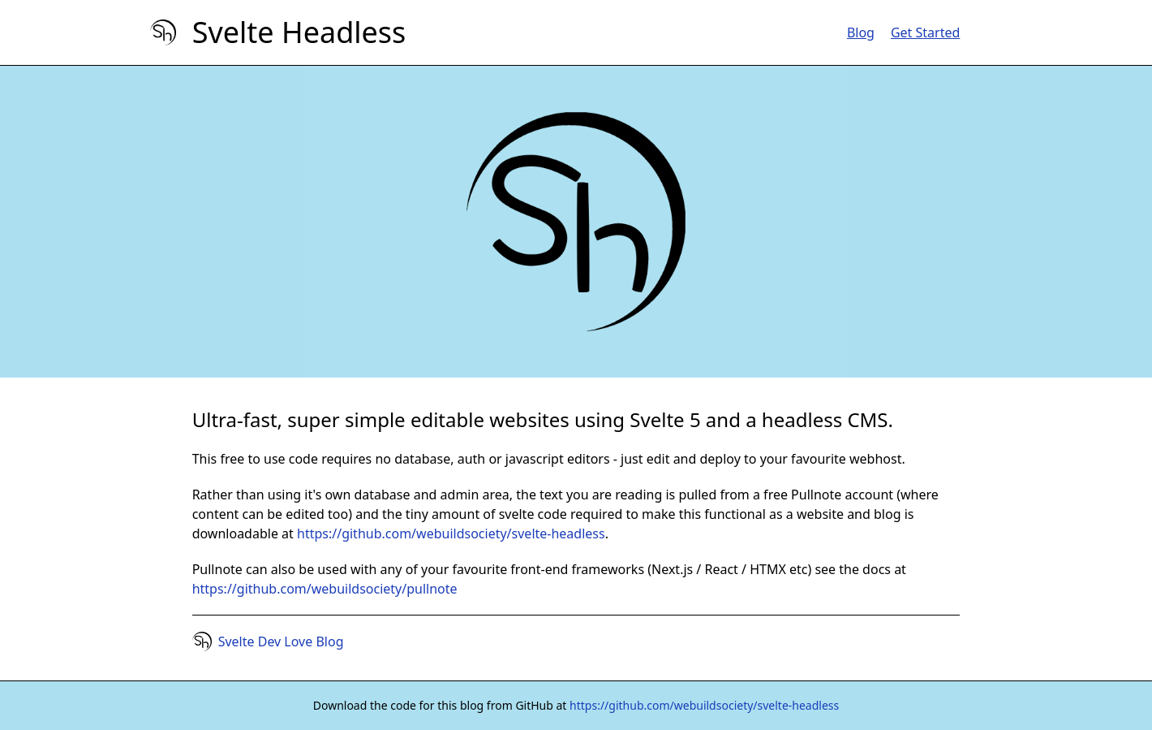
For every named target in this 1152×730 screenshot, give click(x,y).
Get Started (925, 32)
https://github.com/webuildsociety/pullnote (325, 589)
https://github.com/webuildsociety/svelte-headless (451, 533)
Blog (861, 32)
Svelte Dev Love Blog (281, 641)
